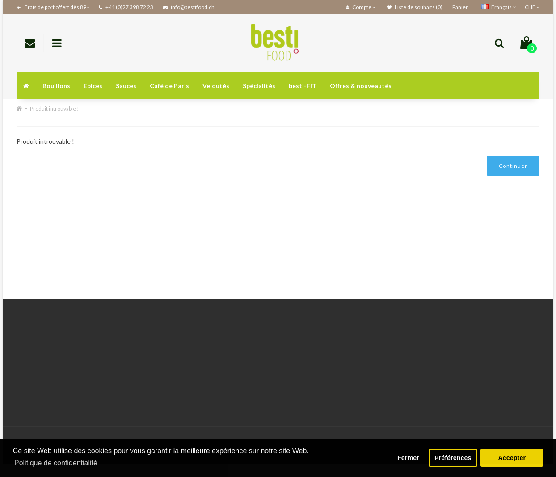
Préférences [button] (452, 457)
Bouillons (56, 85)
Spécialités (259, 85)
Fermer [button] (408, 457)
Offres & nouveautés (361, 85)
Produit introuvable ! (54, 108)
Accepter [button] (512, 457)
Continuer (513, 165)
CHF (532, 7)
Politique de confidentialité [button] (55, 463)
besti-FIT (302, 85)
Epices (93, 85)
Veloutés (215, 85)
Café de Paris (169, 85)
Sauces (126, 85)
